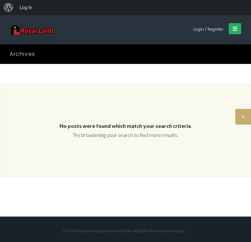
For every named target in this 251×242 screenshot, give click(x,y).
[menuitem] (8, 7)
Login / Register (208, 29)
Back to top (175, 230)
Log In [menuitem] (26, 7)
